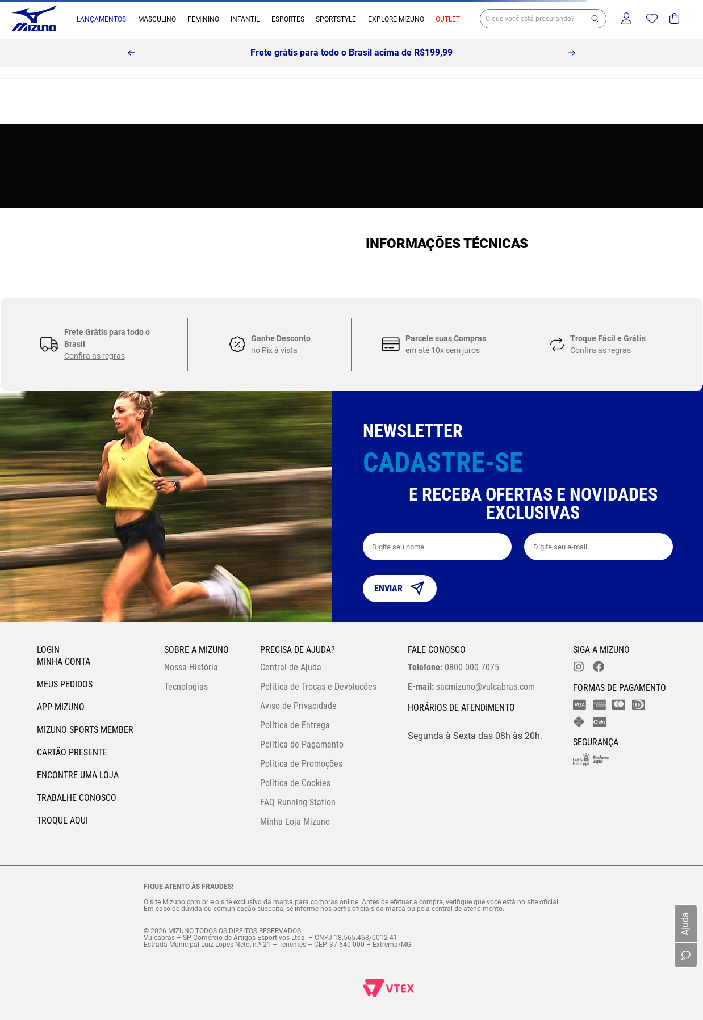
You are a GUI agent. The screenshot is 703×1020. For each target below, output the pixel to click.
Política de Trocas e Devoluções (318, 686)
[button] (595, 18)
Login (48, 649)
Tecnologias (186, 686)
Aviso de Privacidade (298, 705)
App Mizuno (61, 707)
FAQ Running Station (298, 802)
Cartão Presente (72, 752)
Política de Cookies (295, 783)
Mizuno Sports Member (85, 729)
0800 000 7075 (453, 667)
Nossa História (191, 667)
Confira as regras (94, 355)
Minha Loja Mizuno (295, 821)
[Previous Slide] (131, 53)
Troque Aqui (62, 820)
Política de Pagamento (302, 744)
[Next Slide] (572, 53)
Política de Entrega (295, 725)
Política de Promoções (301, 763)
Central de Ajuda (290, 667)
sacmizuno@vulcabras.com (471, 686)
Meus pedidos (65, 684)
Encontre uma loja (78, 775)
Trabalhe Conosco (76, 797)
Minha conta (63, 661)
